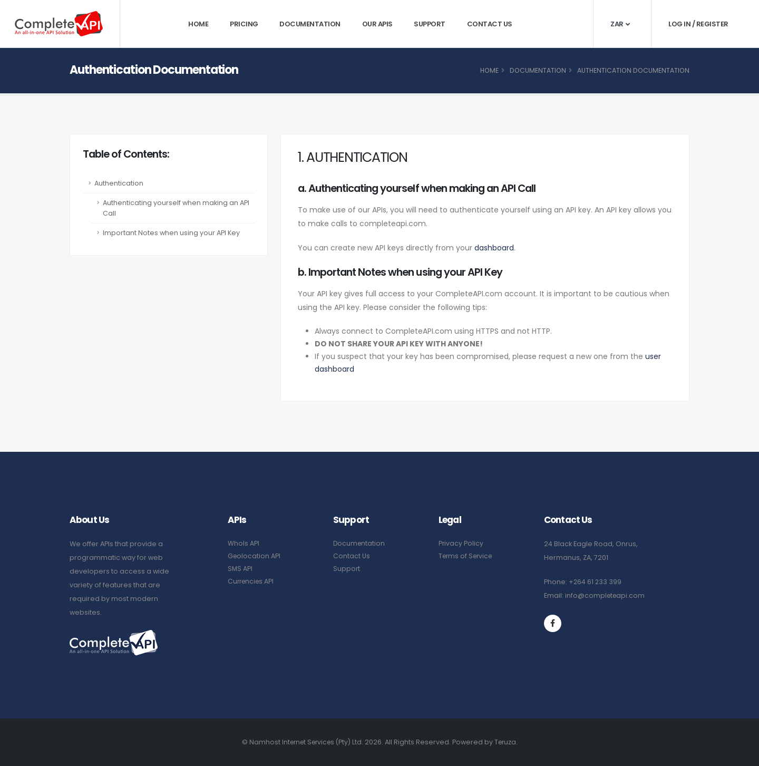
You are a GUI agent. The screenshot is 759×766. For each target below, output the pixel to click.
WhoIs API (243, 543)
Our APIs (377, 24)
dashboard (494, 248)
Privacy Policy (461, 543)
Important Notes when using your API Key (171, 232)
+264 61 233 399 (595, 581)
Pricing (244, 24)
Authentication (118, 183)
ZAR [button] (619, 24)
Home (198, 24)
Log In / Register (698, 24)
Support (429, 24)
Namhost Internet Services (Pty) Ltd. (305, 742)
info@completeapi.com (606, 595)
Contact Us (489, 24)
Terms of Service (467, 555)
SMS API (240, 568)
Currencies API (252, 581)
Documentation (309, 24)
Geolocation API (254, 555)
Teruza (508, 742)
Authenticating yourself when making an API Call (176, 208)
